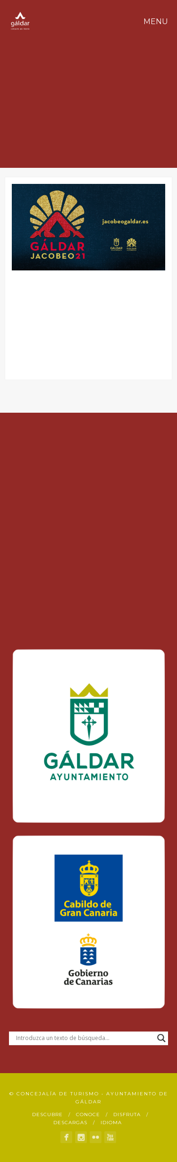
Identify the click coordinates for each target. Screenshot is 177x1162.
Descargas (70, 1122)
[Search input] (84, 1038)
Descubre (47, 1114)
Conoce (88, 1114)
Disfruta (127, 1114)
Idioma (111, 1122)
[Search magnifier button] (161, 1038)
